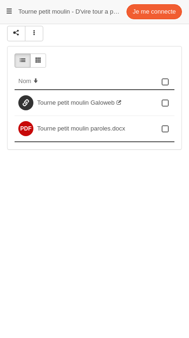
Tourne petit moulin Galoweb (76, 102)
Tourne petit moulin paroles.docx (81, 128)
